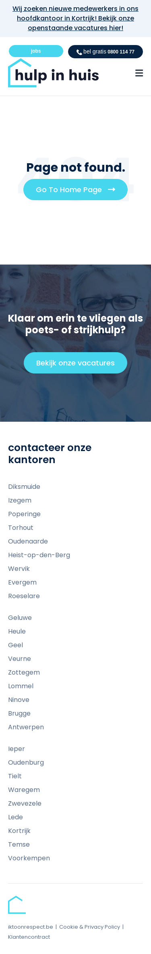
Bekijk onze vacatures (79, 365)
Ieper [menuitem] (16, 748)
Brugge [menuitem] (19, 713)
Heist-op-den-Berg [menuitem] (39, 555)
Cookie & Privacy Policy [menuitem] (89, 927)
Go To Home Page (78, 192)
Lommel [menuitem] (20, 686)
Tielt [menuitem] (15, 776)
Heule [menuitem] (17, 631)
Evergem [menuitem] (22, 582)
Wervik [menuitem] (19, 568)
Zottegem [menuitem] (24, 672)
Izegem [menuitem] (19, 500)
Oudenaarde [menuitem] (28, 541)
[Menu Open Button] (139, 73)
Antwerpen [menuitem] (26, 727)
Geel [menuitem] (15, 645)
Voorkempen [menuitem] (29, 858)
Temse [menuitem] (19, 844)
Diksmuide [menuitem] (24, 486)
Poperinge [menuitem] (24, 514)
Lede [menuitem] (15, 817)
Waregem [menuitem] (24, 789)
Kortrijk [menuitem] (19, 830)
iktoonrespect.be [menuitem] (30, 927)
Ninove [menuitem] (18, 699)
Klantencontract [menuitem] (29, 937)
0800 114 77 (105, 51)
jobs (36, 51)
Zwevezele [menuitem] (24, 803)
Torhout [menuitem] (20, 527)
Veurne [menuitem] (19, 658)
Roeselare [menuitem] (24, 596)
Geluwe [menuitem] (20, 617)
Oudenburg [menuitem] (26, 762)
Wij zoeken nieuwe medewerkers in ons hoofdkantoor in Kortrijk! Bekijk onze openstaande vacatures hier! (75, 18)
